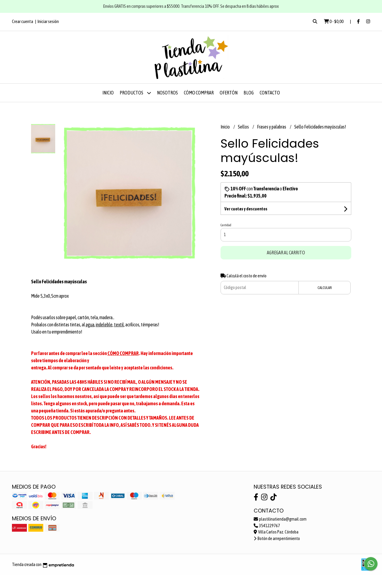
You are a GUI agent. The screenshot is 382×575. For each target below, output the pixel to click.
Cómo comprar (199, 92)
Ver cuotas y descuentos (245, 209)
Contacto (270, 92)
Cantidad (226, 225)
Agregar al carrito (286, 252)
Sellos (243, 126)
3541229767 (267, 525)
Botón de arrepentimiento (277, 538)
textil (119, 324)
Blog (249, 92)
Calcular (325, 287)
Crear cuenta (22, 21)
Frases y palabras (272, 126)
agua (90, 324)
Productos (135, 93)
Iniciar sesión (48, 21)
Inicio (108, 92)
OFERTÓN (229, 92)
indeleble (104, 324)
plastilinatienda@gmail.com (280, 519)
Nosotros (167, 92)
